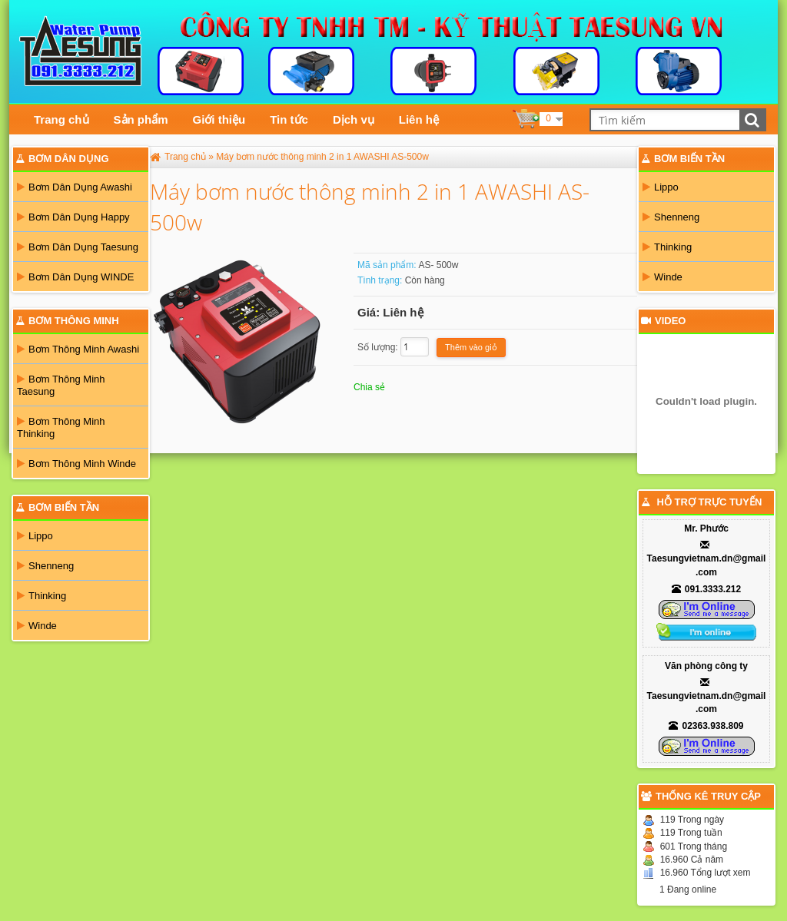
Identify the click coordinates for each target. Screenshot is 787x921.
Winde (37, 625)
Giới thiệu (219, 119)
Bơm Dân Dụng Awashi (74, 187)
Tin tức (289, 119)
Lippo (35, 536)
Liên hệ (419, 119)
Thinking (41, 595)
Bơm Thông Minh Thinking (61, 427)
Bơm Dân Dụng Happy (73, 217)
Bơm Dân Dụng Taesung (77, 247)
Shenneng (45, 565)
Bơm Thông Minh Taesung (61, 385)
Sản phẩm (141, 119)
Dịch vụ (353, 119)
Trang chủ (61, 119)
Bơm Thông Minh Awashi (78, 349)
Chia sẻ (369, 387)
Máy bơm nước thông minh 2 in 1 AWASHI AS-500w (322, 156)
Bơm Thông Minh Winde (76, 463)
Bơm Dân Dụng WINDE (75, 277)
